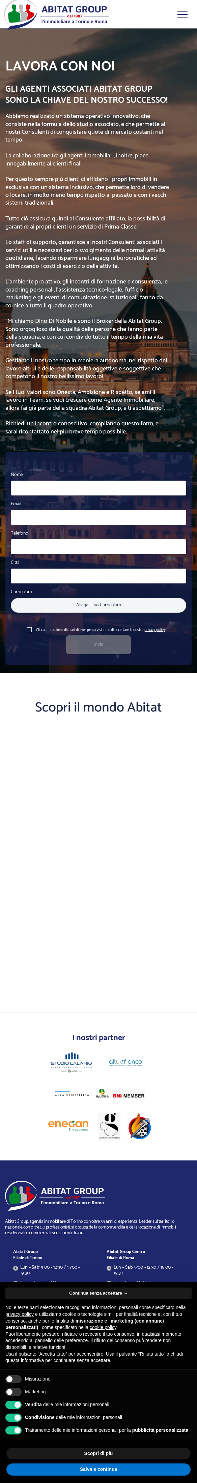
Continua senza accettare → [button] (98, 1293)
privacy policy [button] (19, 1314)
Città (15, 563)
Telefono (19, 533)
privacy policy (154, 630)
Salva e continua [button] (98, 1469)
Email (16, 504)
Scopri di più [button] (98, 1453)
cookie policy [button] (103, 1327)
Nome (17, 475)
